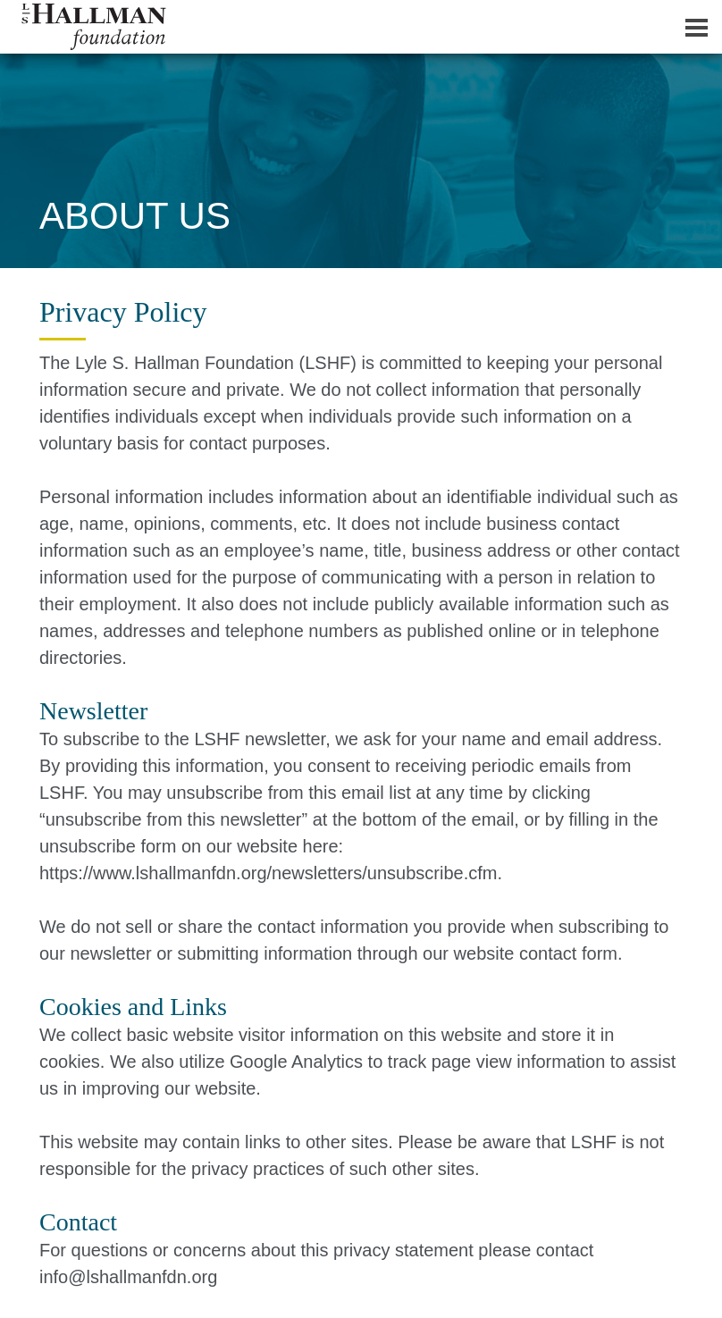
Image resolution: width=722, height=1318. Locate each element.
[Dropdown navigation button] (696, 26)
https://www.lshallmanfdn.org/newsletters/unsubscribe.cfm (268, 873)
